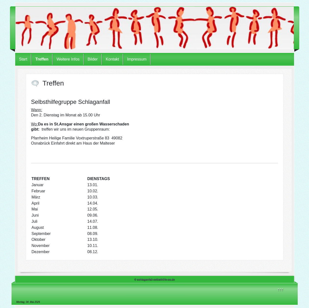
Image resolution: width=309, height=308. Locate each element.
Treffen (41, 59)
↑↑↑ (280, 289)
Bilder (93, 59)
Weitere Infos (68, 59)
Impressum (137, 59)
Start (23, 59)
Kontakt (112, 59)
